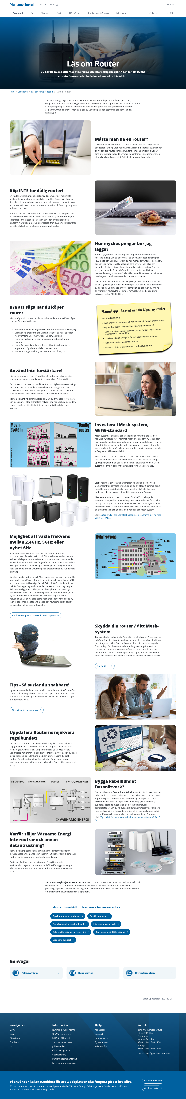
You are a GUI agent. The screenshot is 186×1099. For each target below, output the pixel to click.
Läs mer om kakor (153, 1080)
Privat (43, 4)
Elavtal (13, 1029)
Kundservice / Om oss (98, 13)
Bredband (18, 13)
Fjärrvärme (74, 13)
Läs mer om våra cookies (64, 1063)
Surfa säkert (104, 666)
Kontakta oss (101, 1038)
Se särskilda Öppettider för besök (154, 1053)
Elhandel (45, 13)
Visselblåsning (59, 1054)
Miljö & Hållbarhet (61, 1038)
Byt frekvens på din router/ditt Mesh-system (35, 615)
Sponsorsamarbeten (62, 1042)
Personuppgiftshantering (64, 1058)
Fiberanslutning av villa (106, 924)
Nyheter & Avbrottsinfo (63, 1029)
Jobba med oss (59, 1046)
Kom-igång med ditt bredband (112, 932)
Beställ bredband (99, 916)
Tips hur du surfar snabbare (68, 916)
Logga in (154, 13)
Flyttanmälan (101, 1042)
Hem (12, 91)
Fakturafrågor (101, 1046)
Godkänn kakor (151, 1088)
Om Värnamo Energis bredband (70, 924)
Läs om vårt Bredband (42, 91)
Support (99, 1034)
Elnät (59, 13)
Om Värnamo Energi (62, 1034)
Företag (54, 4)
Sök (170, 13)
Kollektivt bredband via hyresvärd (71, 932)
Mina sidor (121, 13)
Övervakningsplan (61, 1050)
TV (32, 13)
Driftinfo (171, 4)
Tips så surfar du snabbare (26, 710)
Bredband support (63, 939)
